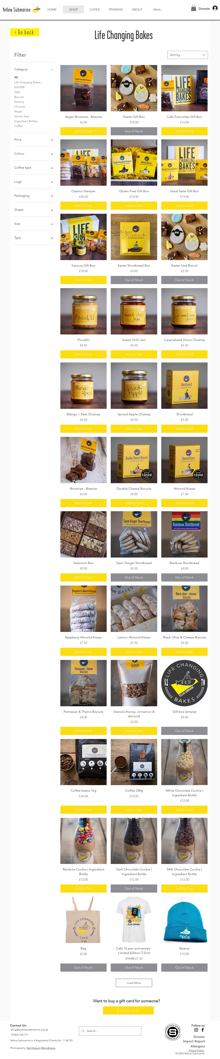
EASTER (19, 87)
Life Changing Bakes (27, 82)
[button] (137, 9)
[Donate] (204, 8)
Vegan (18, 111)
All (16, 77)
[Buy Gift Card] (128, 1010)
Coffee (18, 126)
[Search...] (110, 1030)
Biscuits (19, 97)
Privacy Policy (196, 1050)
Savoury (19, 101)
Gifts (17, 92)
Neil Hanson (34, 1047)
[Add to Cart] (83, 131)
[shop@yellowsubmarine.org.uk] (29, 1029)
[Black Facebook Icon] (202, 1029)
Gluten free (21, 116)
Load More (134, 983)
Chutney (19, 106)
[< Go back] (24, 32)
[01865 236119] (20, 1034)
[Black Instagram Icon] (196, 1029)
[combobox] (187, 55)
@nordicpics (48, 1047)
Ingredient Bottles (26, 121)
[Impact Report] (194, 1041)
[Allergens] (194, 1046)
